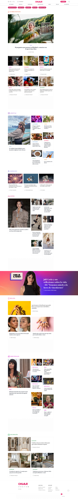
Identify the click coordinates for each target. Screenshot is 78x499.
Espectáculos (40, 4)
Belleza (57, 4)
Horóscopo (30, 4)
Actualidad (11, 4)
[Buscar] (69, 2)
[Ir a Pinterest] (25, 487)
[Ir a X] (14, 1)
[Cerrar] (61, 494)
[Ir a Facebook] (19, 487)
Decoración (66, 4)
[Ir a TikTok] (12, 1)
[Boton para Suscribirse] (63, 1)
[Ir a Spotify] (29, 487)
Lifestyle (20, 4)
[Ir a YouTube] (11, 1)
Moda (50, 4)
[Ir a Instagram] (9, 1)
